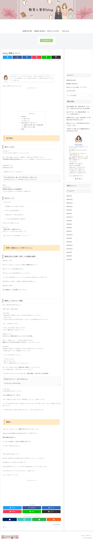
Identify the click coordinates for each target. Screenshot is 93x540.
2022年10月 (69, 234)
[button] (89, 95)
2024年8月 (69, 224)
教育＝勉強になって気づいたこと (29, 122)
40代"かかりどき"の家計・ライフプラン (76, 87)
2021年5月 (69, 259)
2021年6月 (69, 256)
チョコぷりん (79, 144)
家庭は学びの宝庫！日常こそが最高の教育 (33, 124)
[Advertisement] (32, 65)
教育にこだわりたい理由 (29, 127)
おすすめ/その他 (70, 90)
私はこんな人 (27, 118)
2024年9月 (69, 220)
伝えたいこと (27, 120)
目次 (30, 113)
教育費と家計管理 (71, 80)
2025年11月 (69, 203)
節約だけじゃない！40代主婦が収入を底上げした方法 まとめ (78, 124)
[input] (78, 95)
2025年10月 (69, 206)
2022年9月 (69, 238)
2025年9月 (69, 210)
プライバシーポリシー (86, 535)
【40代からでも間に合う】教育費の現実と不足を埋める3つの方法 (78, 130)
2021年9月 (69, 252)
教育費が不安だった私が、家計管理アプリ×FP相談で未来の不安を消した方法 (78, 118)
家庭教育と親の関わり (72, 83)
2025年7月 (69, 213)
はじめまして (46, 40)
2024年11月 (69, 217)
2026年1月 (69, 196)
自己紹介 (24, 116)
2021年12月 (69, 245)
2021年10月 (69, 248)
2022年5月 (69, 241)
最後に (23, 129)
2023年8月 (69, 227)
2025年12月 (69, 199)
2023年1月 (69, 231)
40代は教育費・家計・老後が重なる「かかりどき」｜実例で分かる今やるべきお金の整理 (78, 107)
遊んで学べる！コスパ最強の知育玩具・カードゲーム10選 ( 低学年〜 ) (78, 113)
